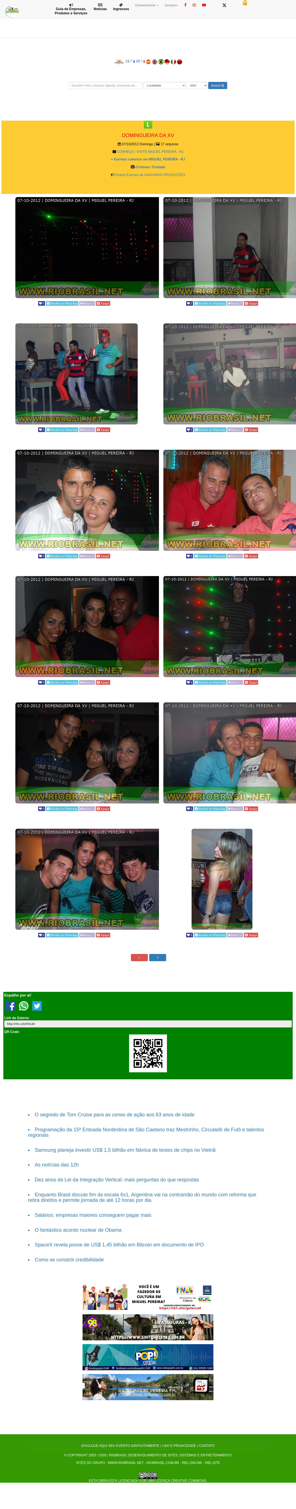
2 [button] (158, 957)
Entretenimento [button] (146, 5)
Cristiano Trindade (150, 167)
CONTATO (207, 1446)
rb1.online (192, 1463)
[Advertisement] (148, 105)
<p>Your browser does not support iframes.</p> (74, 307)
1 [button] (139, 957)
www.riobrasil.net (126, 1463)
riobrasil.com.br (163, 1463)
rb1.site (212, 1463)
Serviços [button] (171, 5)
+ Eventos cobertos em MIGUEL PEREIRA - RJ (148, 159)
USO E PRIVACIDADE (179, 1446)
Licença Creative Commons (180, 1480)
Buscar (217, 85)
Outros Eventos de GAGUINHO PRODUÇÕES (150, 175)
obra (102, 1480)
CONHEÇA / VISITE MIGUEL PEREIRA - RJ (150, 151)
